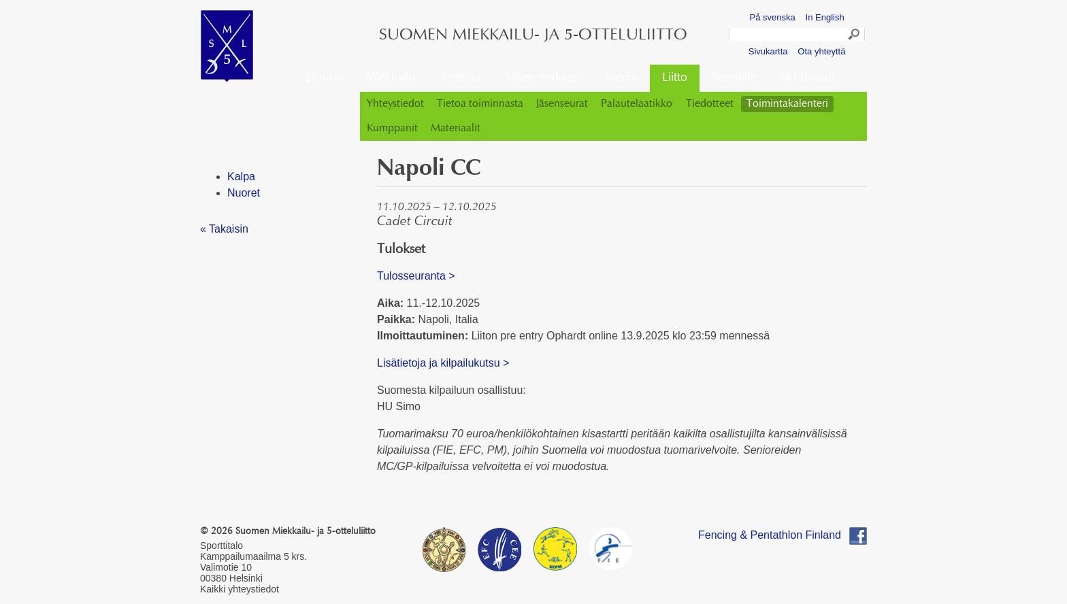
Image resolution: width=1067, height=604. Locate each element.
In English (825, 17)
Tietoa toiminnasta (480, 104)
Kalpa (241, 176)
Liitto (674, 78)
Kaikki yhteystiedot (239, 589)
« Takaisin (224, 229)
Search (854, 36)
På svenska (772, 17)
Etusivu (323, 78)
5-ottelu (460, 78)
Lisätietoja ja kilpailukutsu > (443, 363)
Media (621, 78)
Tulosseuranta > (416, 276)
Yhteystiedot (395, 104)
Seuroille (734, 78)
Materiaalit (455, 128)
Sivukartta (768, 51)
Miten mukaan (542, 78)
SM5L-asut (808, 78)
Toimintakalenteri (787, 104)
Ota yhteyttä (821, 51)
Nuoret (243, 193)
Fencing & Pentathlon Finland (769, 535)
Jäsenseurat (562, 104)
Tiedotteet (710, 104)
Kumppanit (392, 128)
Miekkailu (390, 78)
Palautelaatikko (636, 104)
